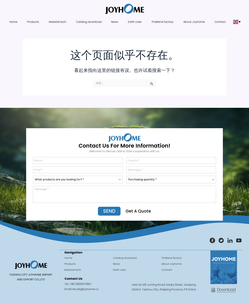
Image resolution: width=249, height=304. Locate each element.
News (115, 22)
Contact (220, 22)
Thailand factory (162, 22)
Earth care (134, 22)
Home (13, 22)
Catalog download (88, 22)
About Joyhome (194, 22)
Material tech (57, 22)
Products (32, 22)
